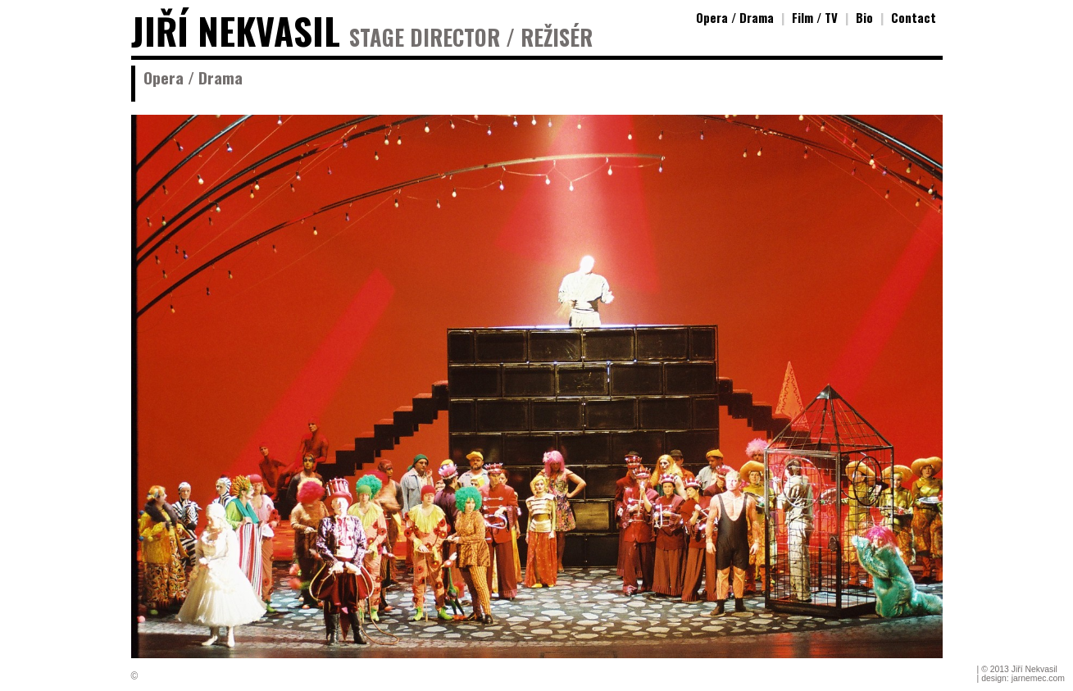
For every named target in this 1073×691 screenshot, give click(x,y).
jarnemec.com (1038, 678)
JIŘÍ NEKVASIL (235, 30)
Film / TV (815, 17)
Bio (864, 17)
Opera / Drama (735, 17)
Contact (913, 17)
